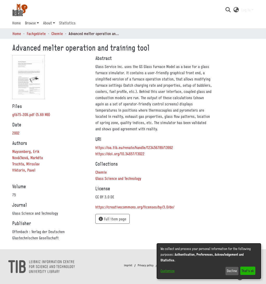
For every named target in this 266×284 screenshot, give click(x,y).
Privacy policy (146, 265)
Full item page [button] (112, 219)
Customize (168, 271)
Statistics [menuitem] (67, 23)
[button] (228, 10)
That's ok (248, 270)
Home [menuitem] (16, 23)
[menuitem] (32, 23)
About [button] (47, 23)
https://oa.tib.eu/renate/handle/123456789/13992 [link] (134, 147)
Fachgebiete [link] (36, 33)
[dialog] (209, 261)
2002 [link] (15, 133)
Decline (232, 271)
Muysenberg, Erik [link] (25, 151)
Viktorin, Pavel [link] (23, 170)
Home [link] (16, 33)
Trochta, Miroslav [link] (25, 163)
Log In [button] (246, 10)
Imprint (128, 265)
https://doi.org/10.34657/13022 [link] (119, 153)
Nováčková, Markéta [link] (27, 157)
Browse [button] (30, 23)
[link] (31, 114)
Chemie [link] (57, 33)
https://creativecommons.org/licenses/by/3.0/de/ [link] (134, 207)
